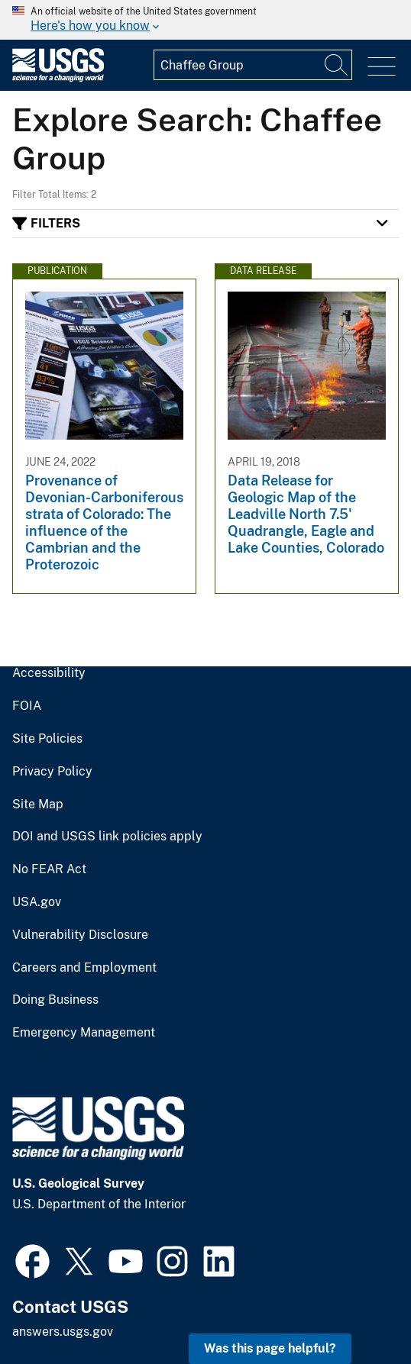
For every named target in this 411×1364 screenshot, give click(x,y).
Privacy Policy (52, 772)
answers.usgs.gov (62, 1331)
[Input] (253, 65)
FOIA (26, 706)
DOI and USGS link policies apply (107, 836)
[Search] (337, 65)
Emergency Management (83, 1033)
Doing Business (55, 1000)
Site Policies (47, 739)
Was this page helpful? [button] (270, 1348)
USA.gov (36, 902)
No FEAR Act (49, 869)
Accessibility (49, 673)
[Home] (58, 78)
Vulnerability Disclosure (80, 935)
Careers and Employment (84, 968)
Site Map (37, 804)
